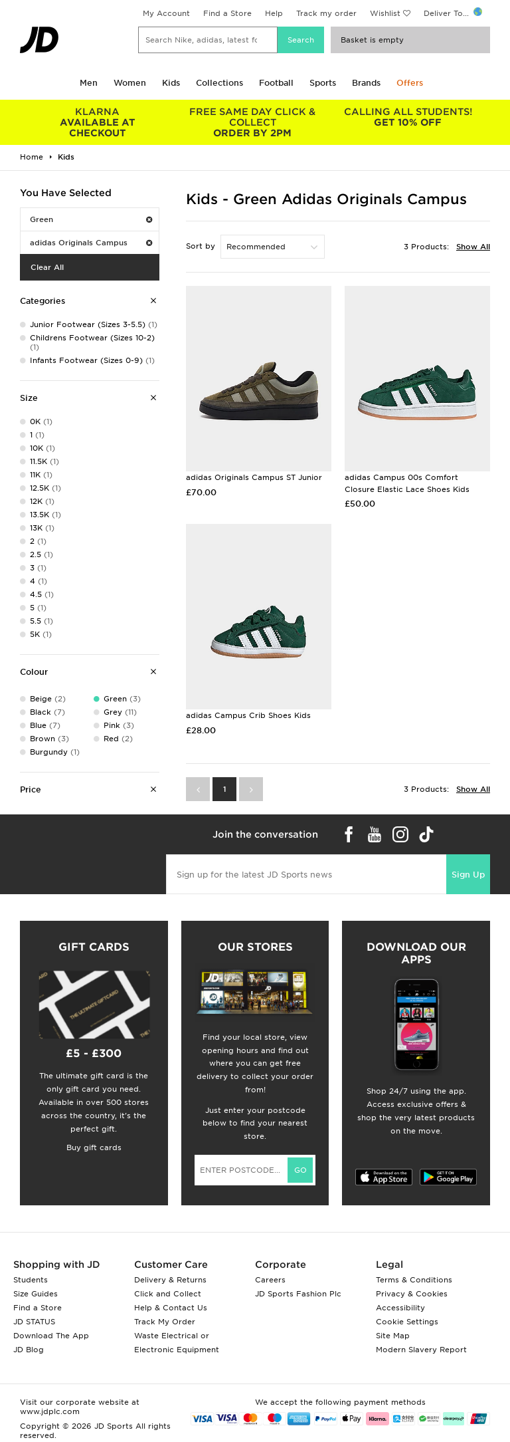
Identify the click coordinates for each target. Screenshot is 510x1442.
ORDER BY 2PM (253, 122)
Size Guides (35, 1293)
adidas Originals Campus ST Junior (254, 477)
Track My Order (164, 1321)
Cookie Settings (407, 1321)
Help (274, 13)
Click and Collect (167, 1293)
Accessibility (400, 1307)
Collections (219, 83)
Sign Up (468, 875)
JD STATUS (34, 1321)
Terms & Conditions (414, 1279)
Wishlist (385, 13)
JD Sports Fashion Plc (298, 1293)
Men (89, 83)
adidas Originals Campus (91, 242)
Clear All (47, 267)
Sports (322, 83)
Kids (171, 83)
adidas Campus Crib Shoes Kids (248, 715)
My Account (166, 13)
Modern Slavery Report (421, 1349)
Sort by (200, 246)
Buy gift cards (94, 1147)
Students (30, 1279)
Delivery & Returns (170, 1279)
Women (130, 83)
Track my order (326, 13)
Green (91, 219)
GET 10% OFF (407, 117)
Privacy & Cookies (412, 1293)
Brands (366, 83)
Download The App (51, 1335)
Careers (270, 1279)
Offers (409, 83)
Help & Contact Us (170, 1307)
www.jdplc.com (50, 1411)
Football (276, 83)
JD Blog (28, 1349)
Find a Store (227, 13)
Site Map (393, 1335)
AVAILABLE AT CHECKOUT (97, 122)
